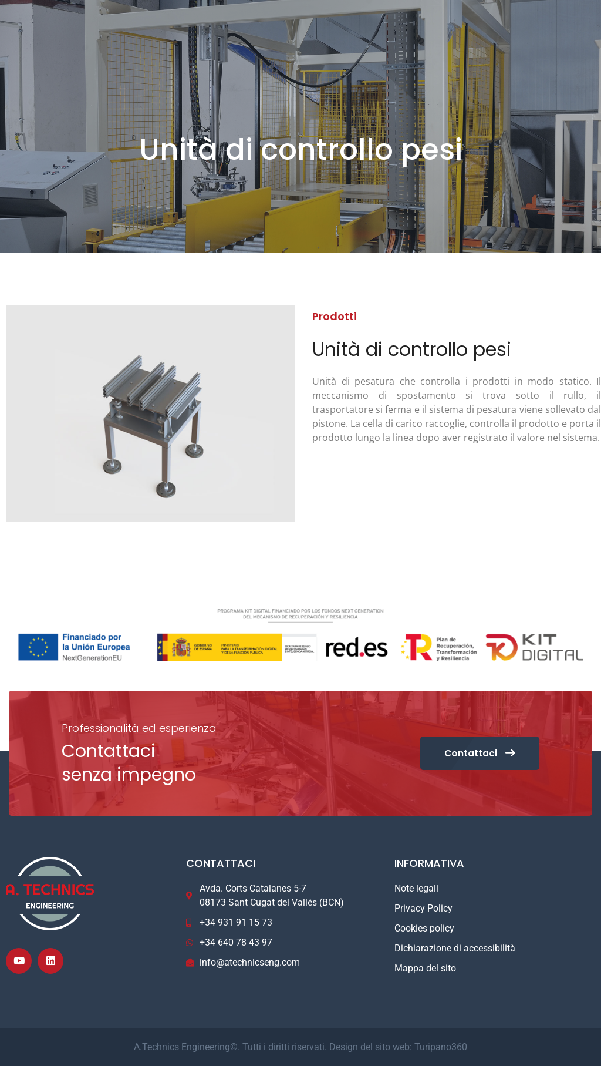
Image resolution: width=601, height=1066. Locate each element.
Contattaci (477, 753)
